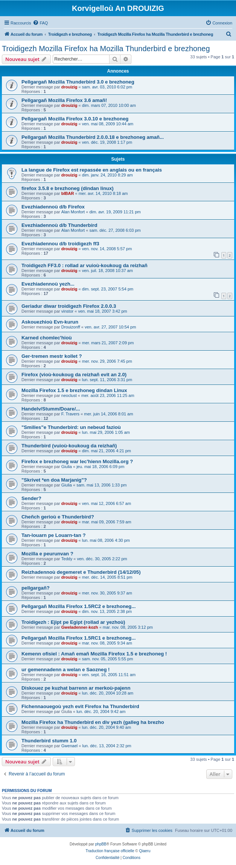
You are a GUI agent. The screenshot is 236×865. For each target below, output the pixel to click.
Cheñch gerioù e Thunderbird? (57, 517)
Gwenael (69, 745)
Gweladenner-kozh (79, 627)
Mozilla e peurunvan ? (47, 553)
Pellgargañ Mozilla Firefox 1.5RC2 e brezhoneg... (78, 606)
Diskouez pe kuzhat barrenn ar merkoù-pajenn (75, 688)
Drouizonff (70, 327)
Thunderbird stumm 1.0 (49, 740)
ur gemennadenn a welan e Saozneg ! (65, 669)
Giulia (66, 466)
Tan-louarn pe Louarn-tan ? (53, 535)
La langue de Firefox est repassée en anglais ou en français (91, 170)
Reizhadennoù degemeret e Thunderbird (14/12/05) (81, 572)
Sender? (31, 498)
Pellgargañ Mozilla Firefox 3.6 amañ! (64, 100)
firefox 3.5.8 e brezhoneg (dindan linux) (67, 188)
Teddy (66, 558)
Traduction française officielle (110, 851)
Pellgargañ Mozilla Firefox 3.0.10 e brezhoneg (74, 119)
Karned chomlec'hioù (46, 338)
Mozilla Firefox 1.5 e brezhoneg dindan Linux (74, 390)
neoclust (69, 395)
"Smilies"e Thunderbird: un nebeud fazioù (71, 427)
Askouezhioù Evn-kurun (49, 322)
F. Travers (70, 414)
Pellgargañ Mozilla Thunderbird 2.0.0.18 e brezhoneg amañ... (92, 137)
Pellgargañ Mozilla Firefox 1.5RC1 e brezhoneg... (78, 638)
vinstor (67, 311)
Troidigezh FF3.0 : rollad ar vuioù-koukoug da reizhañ (84, 265)
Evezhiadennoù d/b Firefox (53, 207)
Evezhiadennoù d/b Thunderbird (59, 225)
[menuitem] (40, 22)
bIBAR (67, 193)
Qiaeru (144, 851)
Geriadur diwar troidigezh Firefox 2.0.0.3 (68, 306)
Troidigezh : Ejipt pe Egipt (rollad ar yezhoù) (73, 622)
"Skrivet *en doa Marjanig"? (54, 480)
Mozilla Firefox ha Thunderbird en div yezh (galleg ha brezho (92, 722)
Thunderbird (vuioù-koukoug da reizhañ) (69, 445)
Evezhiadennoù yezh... (48, 284)
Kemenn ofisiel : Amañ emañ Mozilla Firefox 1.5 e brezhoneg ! (94, 654)
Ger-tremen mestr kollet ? (51, 356)
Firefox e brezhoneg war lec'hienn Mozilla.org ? (77, 461)
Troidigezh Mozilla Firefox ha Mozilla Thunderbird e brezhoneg (106, 48)
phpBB (101, 844)
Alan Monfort (73, 212)
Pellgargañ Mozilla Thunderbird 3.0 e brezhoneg (77, 82)
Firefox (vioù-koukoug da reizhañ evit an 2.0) (73, 374)
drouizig (69, 87)
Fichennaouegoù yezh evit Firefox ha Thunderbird (80, 706)
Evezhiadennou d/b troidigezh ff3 (60, 243)
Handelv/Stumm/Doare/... (50, 409)
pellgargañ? (35, 588)
